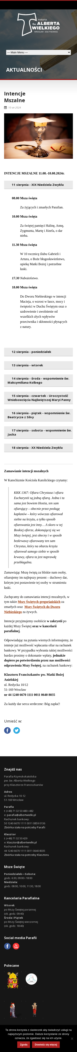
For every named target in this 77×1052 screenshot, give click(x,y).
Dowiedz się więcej (46, 1044)
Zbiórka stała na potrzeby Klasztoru (26, 855)
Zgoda (23, 1044)
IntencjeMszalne (14, 97)
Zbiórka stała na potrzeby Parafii (24, 827)
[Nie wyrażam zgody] (72, 1039)
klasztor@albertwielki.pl (22, 842)
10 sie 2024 (14, 107)
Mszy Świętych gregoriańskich (39, 601)
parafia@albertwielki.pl (21, 815)
